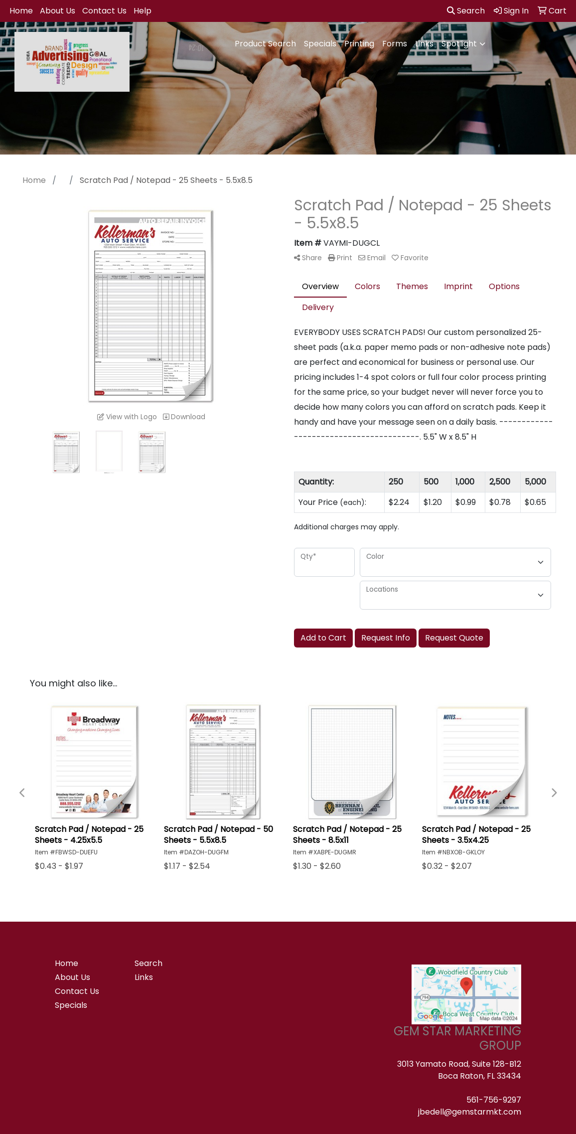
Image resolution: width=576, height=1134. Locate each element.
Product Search (265, 43)
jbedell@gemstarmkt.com (469, 1112)
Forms (394, 43)
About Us (57, 10)
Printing (359, 43)
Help (142, 10)
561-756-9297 (493, 1100)
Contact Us (104, 10)
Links (424, 43)
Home (21, 10)
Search (466, 10)
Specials (320, 43)
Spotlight (459, 43)
